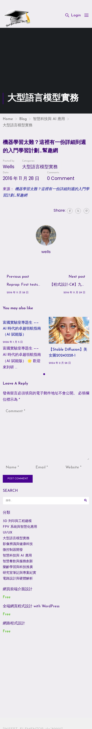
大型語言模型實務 (17, 128)
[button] (44, 376)
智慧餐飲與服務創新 (18, 564)
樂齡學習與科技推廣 (18, 569)
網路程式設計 (14, 626)
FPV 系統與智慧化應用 (20, 529)
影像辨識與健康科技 (18, 546)
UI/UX (7, 535)
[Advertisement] (46, 67)
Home (8, 121)
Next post (77, 279)
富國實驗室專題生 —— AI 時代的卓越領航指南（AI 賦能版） (22, 331)
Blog (23, 121)
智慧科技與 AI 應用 (49, 121)
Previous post (18, 279)
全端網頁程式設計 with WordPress (31, 609)
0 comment (60, 181)
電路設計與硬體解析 (18, 581)
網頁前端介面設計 (17, 592)
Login (76, 15)
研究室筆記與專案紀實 (19, 575)
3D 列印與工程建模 (17, 523)
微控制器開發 (13, 552)
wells (8, 169)
